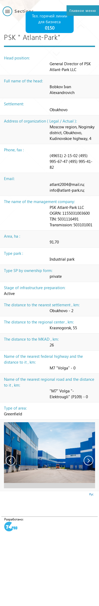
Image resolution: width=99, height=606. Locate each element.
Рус (91, 494)
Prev (10, 460)
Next (88, 460)
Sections (24, 11)
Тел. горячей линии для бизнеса (49, 22)
